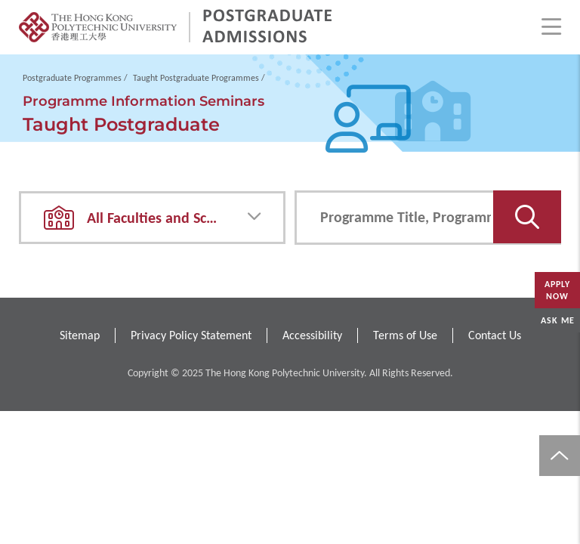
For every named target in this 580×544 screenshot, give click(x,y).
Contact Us (494, 335)
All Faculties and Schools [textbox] (164, 218)
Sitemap (80, 335)
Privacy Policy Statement (191, 335)
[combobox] (152, 217)
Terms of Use (405, 335)
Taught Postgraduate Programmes (196, 78)
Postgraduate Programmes (72, 78)
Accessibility (312, 335)
